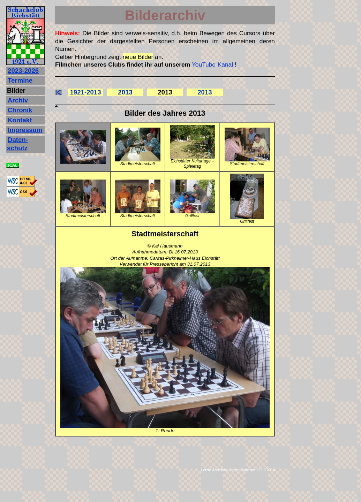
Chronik (20, 110)
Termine (20, 80)
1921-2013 (85, 92)
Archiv (18, 100)
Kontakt (20, 120)
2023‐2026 (23, 70)
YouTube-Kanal (212, 64)
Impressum (25, 130)
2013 (125, 92)
